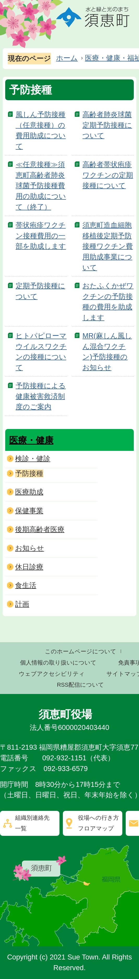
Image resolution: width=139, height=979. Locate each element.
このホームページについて (80, 651)
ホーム (67, 58)
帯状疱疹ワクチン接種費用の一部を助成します (41, 235)
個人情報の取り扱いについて (58, 662)
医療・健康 (31, 440)
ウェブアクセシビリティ (52, 674)
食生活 (25, 585)
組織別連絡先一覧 (32, 823)
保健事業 (29, 511)
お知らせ (29, 548)
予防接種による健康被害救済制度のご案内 (41, 396)
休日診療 (29, 567)
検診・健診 (32, 458)
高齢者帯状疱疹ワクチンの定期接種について (107, 175)
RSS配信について (80, 684)
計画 (22, 604)
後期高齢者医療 (39, 529)
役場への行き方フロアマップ (98, 823)
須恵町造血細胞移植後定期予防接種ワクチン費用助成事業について (107, 246)
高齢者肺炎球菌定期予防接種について (107, 125)
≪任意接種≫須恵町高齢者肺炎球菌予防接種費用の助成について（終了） (41, 185)
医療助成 (29, 492)
